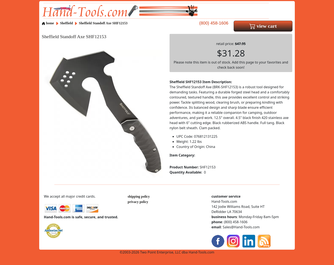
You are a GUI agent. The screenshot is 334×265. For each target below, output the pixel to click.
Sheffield (67, 23)
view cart (263, 26)
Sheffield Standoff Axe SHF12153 (103, 23)
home (48, 23)
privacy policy (138, 202)
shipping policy (139, 196)
